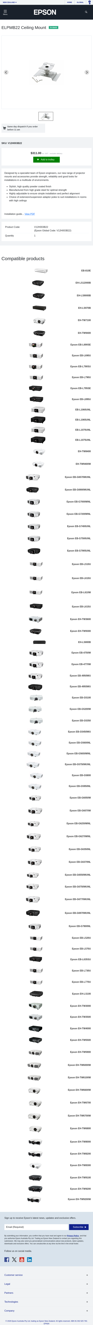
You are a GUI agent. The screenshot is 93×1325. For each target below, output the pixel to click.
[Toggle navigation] (5, 12)
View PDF (30, 214)
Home (69, 2)
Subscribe (78, 1227)
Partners (8, 1293)
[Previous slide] (6, 72)
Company (9, 1310)
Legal (7, 1284)
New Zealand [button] (9, 2)
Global (80, 2)
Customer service (13, 1275)
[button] (46, 116)
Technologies (11, 1302)
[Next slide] (87, 72)
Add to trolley (47, 159)
